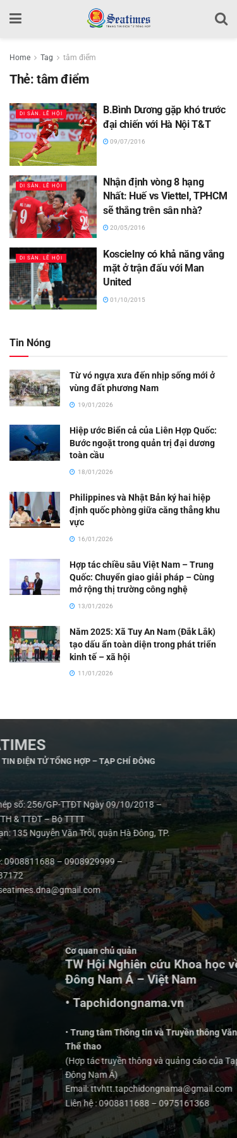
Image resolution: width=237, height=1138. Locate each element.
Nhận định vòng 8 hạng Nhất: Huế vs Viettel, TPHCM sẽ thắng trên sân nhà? (165, 196)
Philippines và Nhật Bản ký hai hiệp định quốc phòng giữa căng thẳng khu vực (145, 509)
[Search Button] (221, 19)
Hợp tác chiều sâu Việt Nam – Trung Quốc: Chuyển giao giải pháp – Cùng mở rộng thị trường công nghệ (142, 577)
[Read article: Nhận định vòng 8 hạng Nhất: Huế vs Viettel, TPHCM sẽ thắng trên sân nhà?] (53, 206)
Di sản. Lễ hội (41, 113)
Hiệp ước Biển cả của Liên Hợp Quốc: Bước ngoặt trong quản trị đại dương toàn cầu (143, 442)
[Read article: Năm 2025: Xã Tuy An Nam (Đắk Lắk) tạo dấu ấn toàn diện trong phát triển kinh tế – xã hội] (34, 644)
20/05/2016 (124, 227)
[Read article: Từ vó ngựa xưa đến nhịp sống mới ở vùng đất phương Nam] (34, 388)
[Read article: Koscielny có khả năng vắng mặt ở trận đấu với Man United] (53, 278)
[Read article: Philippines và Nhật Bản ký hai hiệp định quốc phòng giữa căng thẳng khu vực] (34, 510)
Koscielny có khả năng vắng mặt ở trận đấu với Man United (163, 268)
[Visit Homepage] (118, 19)
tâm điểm (79, 57)
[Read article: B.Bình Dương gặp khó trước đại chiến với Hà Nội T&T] (53, 134)
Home (19, 57)
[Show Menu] (15, 19)
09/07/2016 (124, 141)
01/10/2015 (124, 299)
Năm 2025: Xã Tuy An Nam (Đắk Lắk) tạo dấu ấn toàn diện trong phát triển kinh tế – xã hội (143, 644)
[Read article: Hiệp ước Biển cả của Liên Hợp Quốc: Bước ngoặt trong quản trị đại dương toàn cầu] (34, 443)
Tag (46, 57)
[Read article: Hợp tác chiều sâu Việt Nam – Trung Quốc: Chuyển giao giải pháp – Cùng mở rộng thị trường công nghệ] (34, 577)
